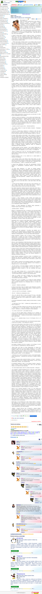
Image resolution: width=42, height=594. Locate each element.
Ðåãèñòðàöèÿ (20, 1)
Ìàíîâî (15, 15)
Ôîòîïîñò (2, 68)
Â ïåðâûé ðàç (3, 9)
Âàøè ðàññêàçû (4, 11)
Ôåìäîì (1, 65)
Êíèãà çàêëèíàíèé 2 (15, 9)
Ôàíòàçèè (2, 62)
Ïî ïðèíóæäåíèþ (3, 43)
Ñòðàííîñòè (3, 59)
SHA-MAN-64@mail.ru (22, 432)
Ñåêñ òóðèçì (3, 52)
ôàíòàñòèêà (21, 418)
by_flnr (18, 462)
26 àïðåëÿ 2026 (21, 576)
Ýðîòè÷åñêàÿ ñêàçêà (3, 75)
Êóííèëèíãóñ (3, 29)
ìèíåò (18, 418)
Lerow (11, 432)
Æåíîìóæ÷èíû (3, 20)
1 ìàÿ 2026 (20, 541)
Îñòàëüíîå (2, 37)
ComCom (22, 431)
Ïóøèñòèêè (2, 47)
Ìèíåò (1, 32)
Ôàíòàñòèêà (3, 63)
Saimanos (26, 433)
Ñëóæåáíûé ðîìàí (4, 56)
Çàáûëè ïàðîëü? (6, 2)
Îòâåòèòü (18, 444)
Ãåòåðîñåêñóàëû (4, 14)
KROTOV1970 (20, 433)
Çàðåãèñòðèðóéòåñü (16, 534)
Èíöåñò (2, 26)
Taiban (29, 431)
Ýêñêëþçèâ (3, 71)
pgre (15, 433)
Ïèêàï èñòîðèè (3, 41)
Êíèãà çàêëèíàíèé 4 (15, 11)
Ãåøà (18, 473)
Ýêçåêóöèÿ (3, 70)
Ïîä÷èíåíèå (2, 44)
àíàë (15, 418)
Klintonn (15, 432)
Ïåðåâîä (2, 38)
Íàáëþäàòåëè (3, 34)
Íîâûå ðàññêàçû (4, 6)
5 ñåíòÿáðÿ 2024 (17, 16)
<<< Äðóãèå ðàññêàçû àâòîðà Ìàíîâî (18, 435)
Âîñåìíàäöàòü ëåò (4, 12)
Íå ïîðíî (1, 35)
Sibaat (18, 431)
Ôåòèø (2, 67)
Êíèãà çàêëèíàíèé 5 (15, 12)
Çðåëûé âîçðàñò (4, 23)
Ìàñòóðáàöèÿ (3, 30)
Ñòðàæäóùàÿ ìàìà (21, 574)
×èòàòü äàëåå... (15, 568)
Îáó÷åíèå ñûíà (20, 538)
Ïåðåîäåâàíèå (3, 40)
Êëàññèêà (2, 27)
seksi (18, 441)
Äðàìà (1, 17)
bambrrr (37, 432)
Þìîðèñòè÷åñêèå (4, 77)
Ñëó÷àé (2, 57)
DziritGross (32, 433)
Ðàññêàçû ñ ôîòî (4, 49)
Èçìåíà (1, 24)
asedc (30, 432)
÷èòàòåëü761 (19, 451)
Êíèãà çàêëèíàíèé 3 (15, 10)
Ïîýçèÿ (1, 46)
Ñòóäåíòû (2, 60)
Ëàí (26, 431)
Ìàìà (13, 418)
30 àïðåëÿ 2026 (21, 558)
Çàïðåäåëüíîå (3, 21)
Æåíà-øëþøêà (3, 18)
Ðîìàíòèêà (2, 50)
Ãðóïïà (1, 15)
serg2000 (37, 431)
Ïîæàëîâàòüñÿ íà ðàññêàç (36, 421)
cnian (33, 431)
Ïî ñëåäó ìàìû (19, 556)
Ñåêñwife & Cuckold (5, 53)
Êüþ (33, 432)
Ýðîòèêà (2, 73)
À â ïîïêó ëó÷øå (4, 8)
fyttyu (11, 433)
